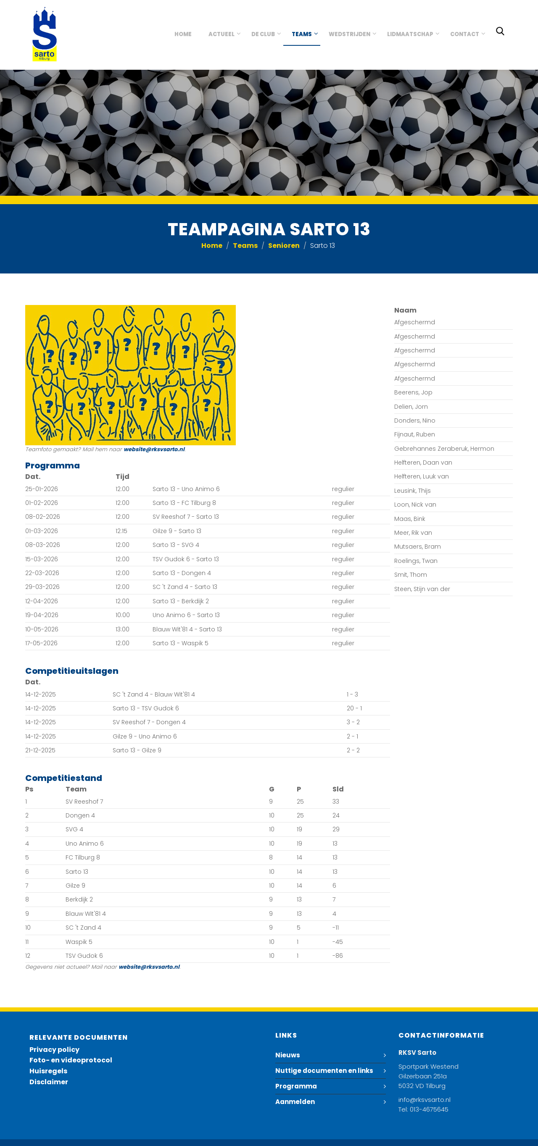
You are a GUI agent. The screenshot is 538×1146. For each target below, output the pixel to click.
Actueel (221, 34)
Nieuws (287, 1055)
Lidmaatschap (410, 34)
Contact (464, 34)
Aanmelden (295, 1101)
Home (183, 34)
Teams (302, 34)
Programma (296, 1086)
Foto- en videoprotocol (70, 1060)
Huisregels (48, 1071)
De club (263, 34)
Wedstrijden (349, 34)
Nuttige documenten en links (324, 1070)
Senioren (284, 245)
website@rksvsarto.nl (154, 449)
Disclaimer (48, 1082)
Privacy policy (54, 1049)
